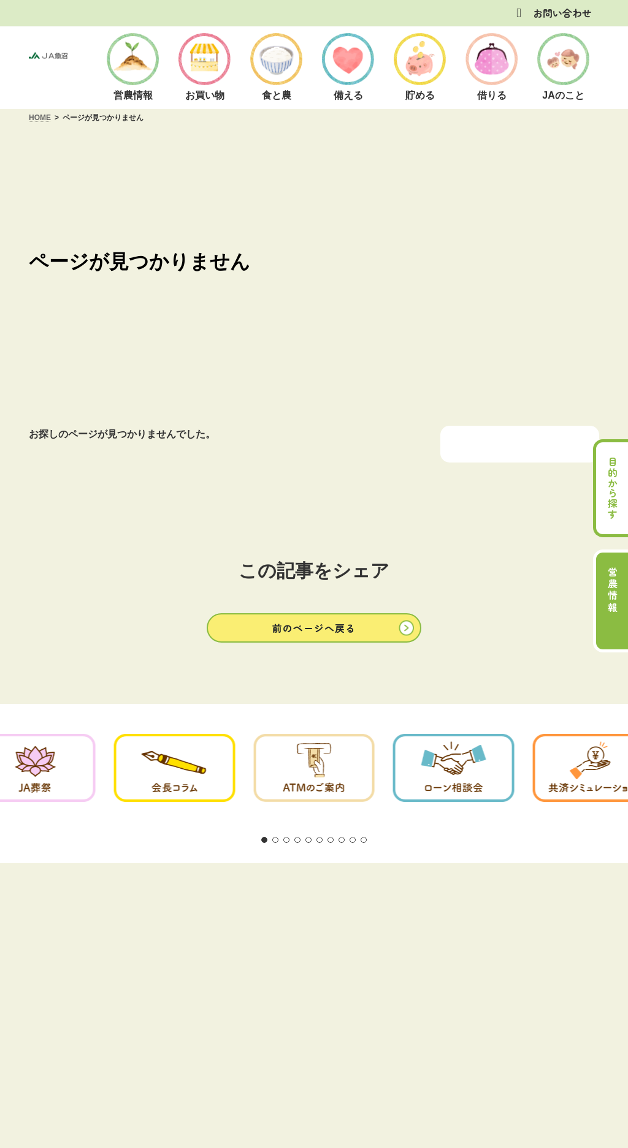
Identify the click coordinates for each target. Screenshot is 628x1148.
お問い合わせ (562, 13)
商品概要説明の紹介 (315, 899)
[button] (314, 627)
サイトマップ (535, 899)
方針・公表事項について (206, 899)
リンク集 (468, 899)
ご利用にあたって (101, 899)
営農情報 (612, 590)
